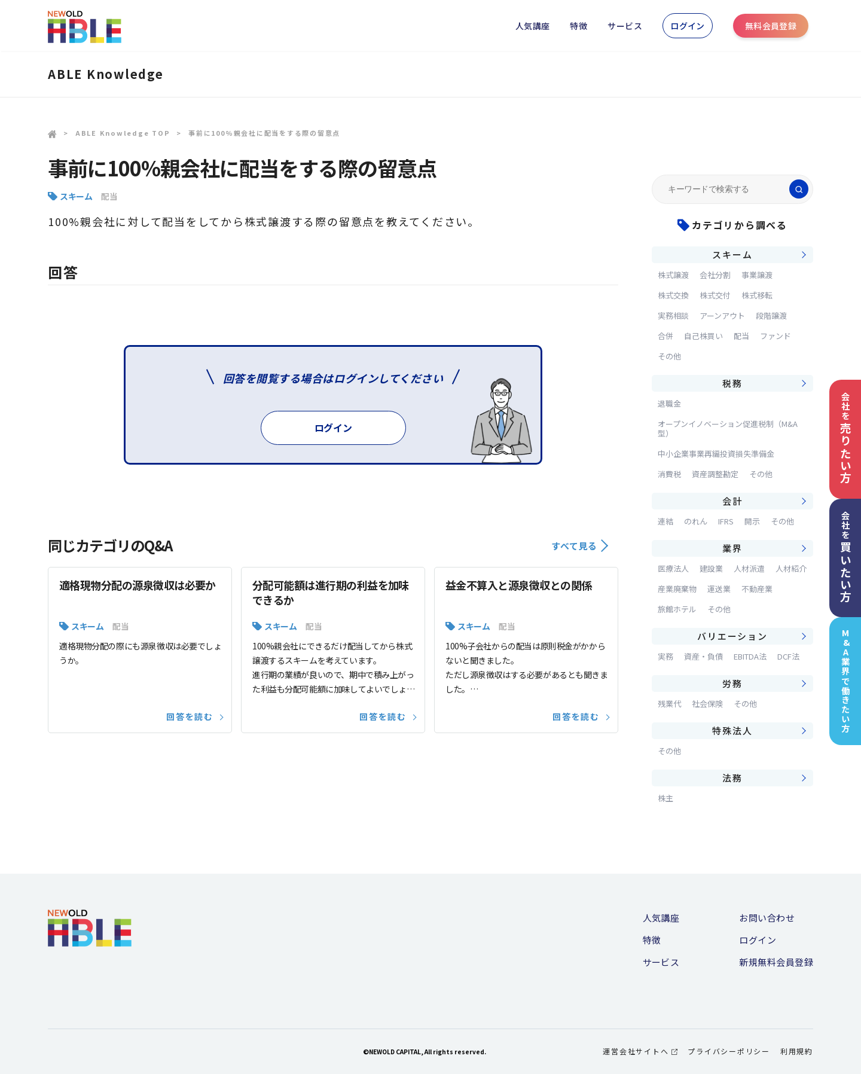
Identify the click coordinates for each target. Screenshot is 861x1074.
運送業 (719, 588)
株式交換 (673, 295)
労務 (732, 683)
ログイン (687, 26)
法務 (732, 777)
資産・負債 (703, 656)
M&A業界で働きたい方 (845, 681)
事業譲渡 (757, 274)
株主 (665, 798)
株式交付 (715, 295)
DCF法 (788, 656)
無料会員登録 (771, 26)
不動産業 (757, 588)
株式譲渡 (673, 274)
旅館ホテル (677, 609)
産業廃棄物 (677, 588)
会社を (845, 438)
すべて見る (579, 545)
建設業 (711, 568)
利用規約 (796, 1051)
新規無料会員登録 (776, 962)
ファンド (775, 335)
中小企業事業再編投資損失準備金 (716, 453)
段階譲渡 (771, 315)
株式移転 (757, 295)
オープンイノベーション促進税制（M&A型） (728, 428)
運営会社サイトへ (640, 1051)
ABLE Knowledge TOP (122, 133)
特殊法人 (732, 730)
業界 (732, 548)
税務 (732, 383)
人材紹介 (791, 568)
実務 (665, 656)
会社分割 (715, 274)
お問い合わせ (767, 917)
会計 (732, 501)
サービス (624, 26)
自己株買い (703, 335)
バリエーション (732, 636)
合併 (665, 335)
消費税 (669, 474)
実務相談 (673, 315)
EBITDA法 (750, 656)
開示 (752, 521)
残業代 (669, 703)
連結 (665, 521)
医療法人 (673, 568)
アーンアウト (722, 315)
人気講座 (532, 26)
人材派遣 (749, 568)
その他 (669, 356)
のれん (695, 521)
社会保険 (707, 703)
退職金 (669, 403)
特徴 (578, 26)
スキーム (76, 196)
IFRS (726, 521)
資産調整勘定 (715, 474)
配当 (109, 196)
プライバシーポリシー (729, 1051)
